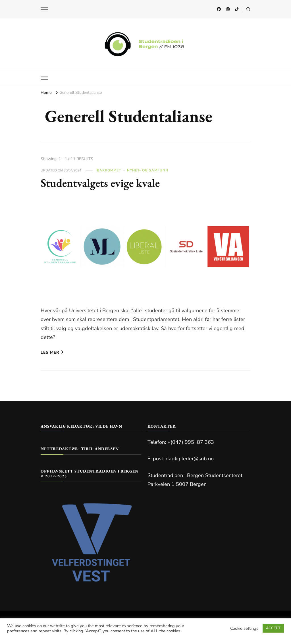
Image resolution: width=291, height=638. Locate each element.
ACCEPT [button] (273, 628)
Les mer (52, 352)
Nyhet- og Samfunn (147, 170)
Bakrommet (109, 170)
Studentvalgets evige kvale (100, 182)
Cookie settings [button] (244, 628)
